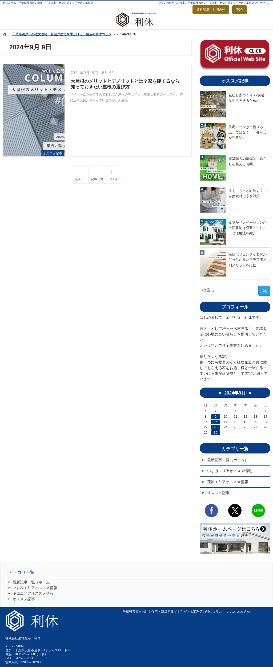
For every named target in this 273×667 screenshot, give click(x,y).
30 (215, 433)
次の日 (115, 175)
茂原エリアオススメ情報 (227, 482)
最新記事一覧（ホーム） (227, 460)
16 (215, 422)
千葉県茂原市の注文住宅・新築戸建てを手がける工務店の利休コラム (172, 612)
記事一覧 (97, 179)
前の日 (81, 175)
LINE (258, 510)
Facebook (211, 510)
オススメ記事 (52, 153)
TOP (239, 9)
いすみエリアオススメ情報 (229, 471)
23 (215, 427)
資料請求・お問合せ (210, 9)
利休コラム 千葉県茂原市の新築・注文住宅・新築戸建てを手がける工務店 (48, 2)
